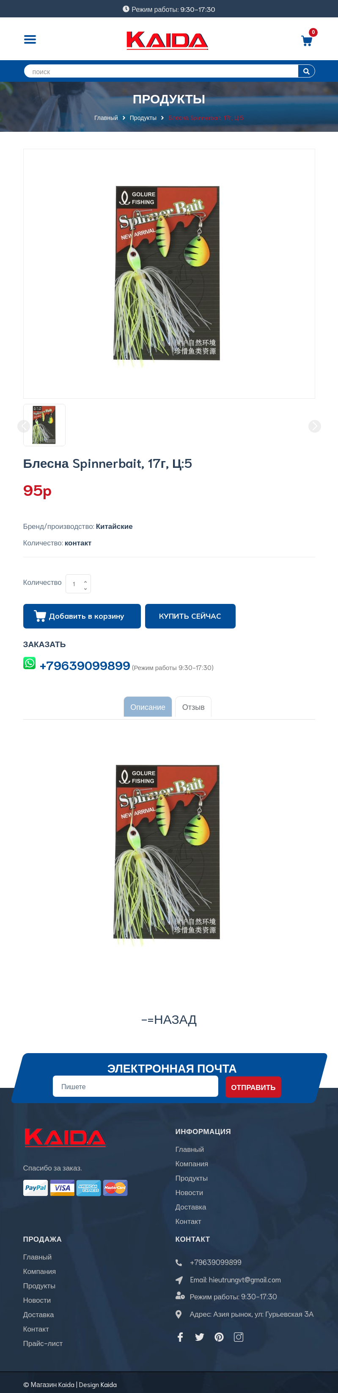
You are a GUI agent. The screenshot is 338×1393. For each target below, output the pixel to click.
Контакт (188, 1217)
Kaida (109, 1380)
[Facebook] (180, 1333)
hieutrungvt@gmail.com (245, 1275)
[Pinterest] (219, 1333)
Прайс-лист (43, 1339)
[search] (169, 71)
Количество (42, 581)
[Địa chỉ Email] (135, 1082)
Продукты (192, 1174)
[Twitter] (199, 1333)
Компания (192, 1159)
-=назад (169, 1015)
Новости (189, 1188)
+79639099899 (85, 664)
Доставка (191, 1202)
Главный (190, 1145)
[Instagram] (238, 1333)
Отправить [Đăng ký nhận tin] (253, 1083)
